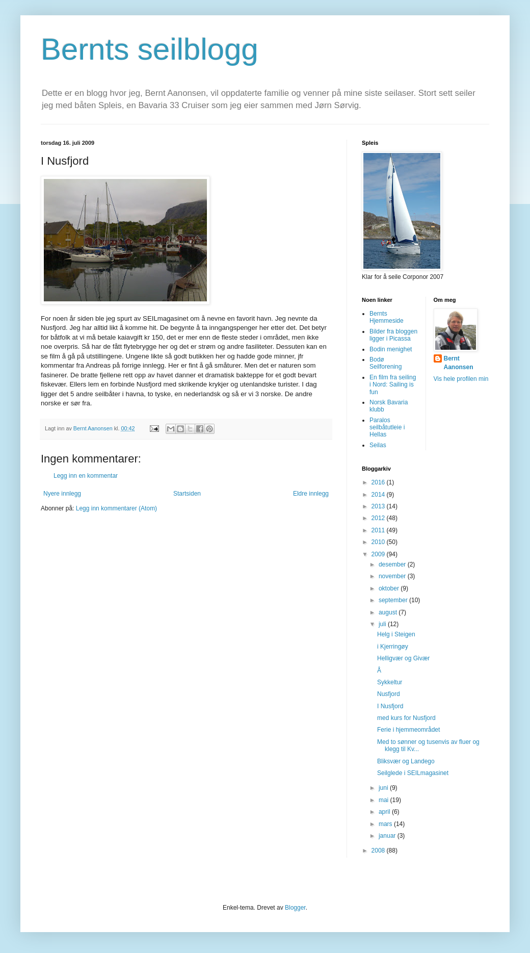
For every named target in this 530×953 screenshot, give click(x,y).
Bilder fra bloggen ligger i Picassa (393, 335)
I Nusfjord (390, 706)
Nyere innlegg (62, 493)
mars (386, 824)
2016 (379, 482)
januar (388, 835)
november (393, 576)
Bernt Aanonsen (458, 363)
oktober (390, 588)
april (385, 811)
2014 (379, 494)
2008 (379, 850)
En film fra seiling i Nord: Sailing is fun (392, 385)
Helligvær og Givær (403, 658)
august (389, 612)
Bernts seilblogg (149, 49)
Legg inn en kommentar (86, 475)
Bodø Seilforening (385, 363)
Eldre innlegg (311, 493)
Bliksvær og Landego (406, 761)
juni (384, 787)
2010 (379, 542)
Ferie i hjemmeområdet (408, 729)
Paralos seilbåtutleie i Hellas (387, 428)
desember (393, 564)
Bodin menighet (390, 349)
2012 (379, 518)
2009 (379, 554)
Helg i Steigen (396, 634)
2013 (379, 506)
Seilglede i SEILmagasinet (412, 773)
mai (384, 800)
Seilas (377, 445)
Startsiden (187, 493)
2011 (379, 530)
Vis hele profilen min (461, 378)
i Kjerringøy (392, 646)
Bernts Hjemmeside (386, 317)
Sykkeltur (389, 682)
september (394, 600)
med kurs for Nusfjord (406, 718)
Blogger (295, 907)
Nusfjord (388, 694)
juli (383, 624)
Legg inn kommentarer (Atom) (116, 508)
